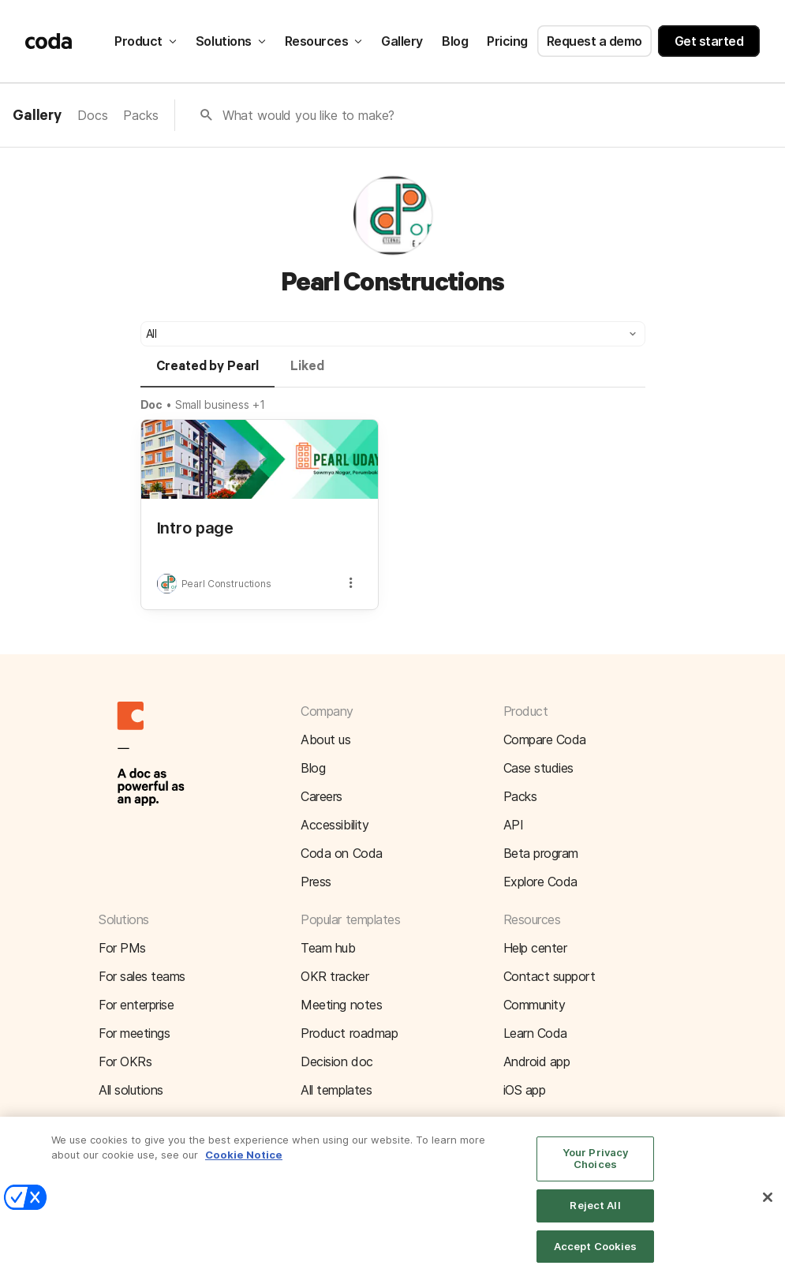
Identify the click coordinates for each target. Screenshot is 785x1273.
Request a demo (594, 41)
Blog (455, 41)
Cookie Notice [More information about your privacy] (243, 1163)
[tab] (207, 373)
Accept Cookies (595, 1255)
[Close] (767, 1206)
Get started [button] (709, 41)
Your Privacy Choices (596, 1167)
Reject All (595, 1213)
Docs (92, 115)
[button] (392, 333)
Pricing (507, 41)
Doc (151, 404)
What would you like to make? (308, 115)
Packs (140, 115)
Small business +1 (220, 404)
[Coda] (49, 41)
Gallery (402, 41)
